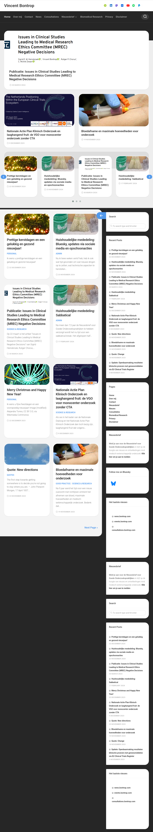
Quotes (10, 457)
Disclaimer (121, 16)
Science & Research (17, 312)
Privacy (109, 16)
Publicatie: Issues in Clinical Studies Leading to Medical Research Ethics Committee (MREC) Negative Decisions (25, 298)
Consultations (51, 16)
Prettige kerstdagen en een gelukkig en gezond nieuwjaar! (26, 218)
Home (7, 16)
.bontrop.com (122, 491)
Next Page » (91, 509)
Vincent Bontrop (19, 5)
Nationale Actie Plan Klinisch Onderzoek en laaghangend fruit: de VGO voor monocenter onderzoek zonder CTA (74, 381)
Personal (12, 228)
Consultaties (114, 387)
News (38, 16)
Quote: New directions (22, 452)
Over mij (17, 16)
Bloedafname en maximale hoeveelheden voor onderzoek (75, 456)
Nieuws (112, 383)
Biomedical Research (91, 16)
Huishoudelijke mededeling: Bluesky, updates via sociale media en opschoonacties (126, 240)
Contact (29, 16)
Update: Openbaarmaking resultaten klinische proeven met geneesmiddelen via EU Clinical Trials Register (126, 341)
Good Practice (63, 466)
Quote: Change (117, 329)
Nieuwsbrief (68, 16)
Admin (59, 232)
